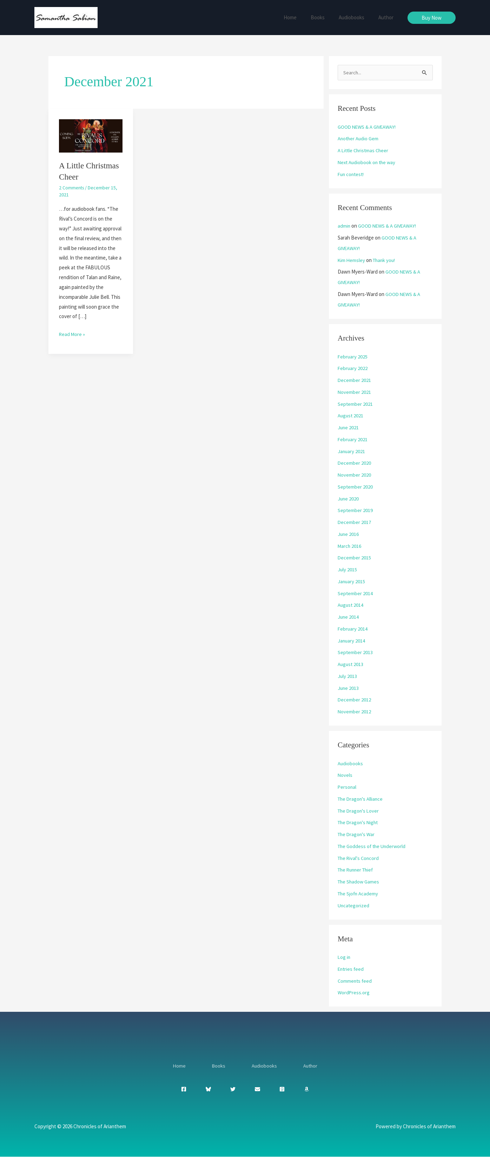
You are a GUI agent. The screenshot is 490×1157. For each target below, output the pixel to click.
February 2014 (353, 629)
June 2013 (348, 688)
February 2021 (353, 439)
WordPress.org (354, 992)
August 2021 (351, 415)
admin (344, 226)
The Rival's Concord (359, 858)
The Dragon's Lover (359, 811)
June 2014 (348, 617)
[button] (432, 18)
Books (326, 17)
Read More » (72, 333)
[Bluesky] (208, 1089)
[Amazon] (306, 1089)
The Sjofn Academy (359, 893)
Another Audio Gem (359, 138)
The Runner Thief (357, 870)
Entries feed (351, 969)
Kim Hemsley (352, 260)
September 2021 (355, 404)
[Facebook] (184, 1089)
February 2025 (353, 357)
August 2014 (351, 605)
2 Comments (72, 187)
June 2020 (348, 499)
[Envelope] (257, 1089)
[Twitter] (233, 1089)
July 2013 (347, 676)
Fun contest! (352, 174)
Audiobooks (357, 17)
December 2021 (354, 380)
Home (302, 17)
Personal (347, 787)
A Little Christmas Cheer (364, 150)
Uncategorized (354, 905)
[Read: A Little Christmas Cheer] (90, 135)
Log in (344, 957)
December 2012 (354, 700)
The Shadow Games (359, 882)
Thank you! (385, 260)
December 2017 (354, 522)
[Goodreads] (282, 1089)
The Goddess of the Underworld (373, 846)
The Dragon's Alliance (361, 799)
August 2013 (351, 664)
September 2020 (355, 487)
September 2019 (355, 510)
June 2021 (348, 427)
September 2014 (355, 593)
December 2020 (354, 463)
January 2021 (352, 451)
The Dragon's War (357, 834)
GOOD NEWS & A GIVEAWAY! (368, 127)
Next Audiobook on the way (368, 162)
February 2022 (353, 368)
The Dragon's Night (359, 822)
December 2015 (354, 557)
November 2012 (354, 711)
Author (387, 17)
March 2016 (350, 546)
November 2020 (354, 475)
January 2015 (352, 581)
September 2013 (355, 652)
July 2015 (347, 569)
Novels (345, 775)
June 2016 (348, 534)
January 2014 (352, 641)
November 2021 (354, 392)
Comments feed (355, 981)
